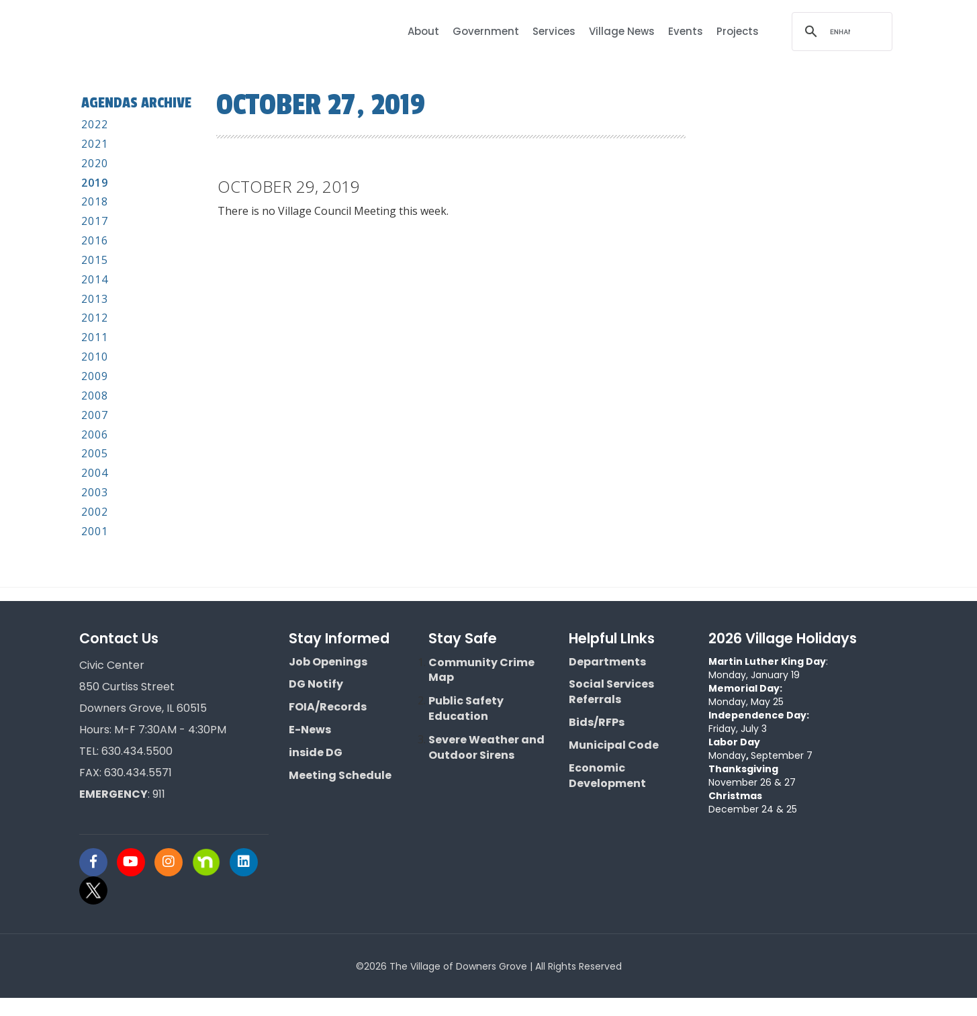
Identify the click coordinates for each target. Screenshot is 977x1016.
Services (553, 31)
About (423, 31)
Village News (622, 31)
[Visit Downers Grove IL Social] (98, 880)
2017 (94, 239)
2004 (94, 490)
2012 (94, 335)
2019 (94, 200)
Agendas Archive (113, 111)
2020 (94, 181)
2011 (94, 355)
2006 (94, 452)
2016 (94, 258)
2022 (94, 142)
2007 (94, 433)
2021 (94, 161)
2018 (94, 219)
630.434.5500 (137, 769)
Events (685, 31)
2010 (94, 374)
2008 (94, 413)
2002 (94, 529)
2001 (94, 549)
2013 (94, 317)
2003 (94, 510)
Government (486, 31)
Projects (737, 31)
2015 (94, 278)
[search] (840, 32)
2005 (94, 471)
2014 (94, 297)
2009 (94, 394)
